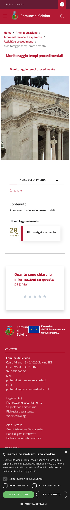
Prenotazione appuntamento (24, 402)
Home (7, 32)
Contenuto (16, 190)
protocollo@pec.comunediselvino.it (27, 389)
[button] (35, 504)
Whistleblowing (16, 416)
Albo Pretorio (14, 425)
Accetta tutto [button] (18, 494)
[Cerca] (62, 16)
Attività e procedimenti (19, 41)
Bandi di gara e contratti (21, 433)
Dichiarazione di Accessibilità (23, 438)
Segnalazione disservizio (21, 407)
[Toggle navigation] (5, 16)
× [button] (65, 452)
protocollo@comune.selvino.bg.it (26, 380)
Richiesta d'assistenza (20, 411)
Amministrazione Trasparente (23, 37)
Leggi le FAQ (14, 398)
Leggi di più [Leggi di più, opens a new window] (30, 471)
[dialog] (35, 479)
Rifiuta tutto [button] (52, 494)
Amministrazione (27, 32)
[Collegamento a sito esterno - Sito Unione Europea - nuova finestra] (46, 330)
